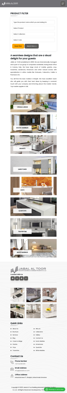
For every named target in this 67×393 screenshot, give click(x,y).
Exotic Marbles (40, 341)
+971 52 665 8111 (20, 364)
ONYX (22, 190)
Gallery (38, 335)
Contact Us (39, 338)
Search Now (31, 46)
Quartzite (39, 347)
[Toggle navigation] (63, 3)
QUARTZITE (22, 211)
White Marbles (40, 350)
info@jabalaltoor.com (22, 371)
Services (15, 335)
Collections (39, 332)
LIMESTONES (22, 169)
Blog (14, 338)
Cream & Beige (17, 341)
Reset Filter (18, 46)
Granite (15, 344)
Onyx (14, 347)
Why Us (38, 329)
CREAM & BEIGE (22, 107)
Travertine (16, 350)
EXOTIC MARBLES (22, 128)
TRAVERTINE (22, 232)
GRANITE (22, 148)
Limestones (39, 344)
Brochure (15, 332)
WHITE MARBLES (22, 252)
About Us (15, 329)
